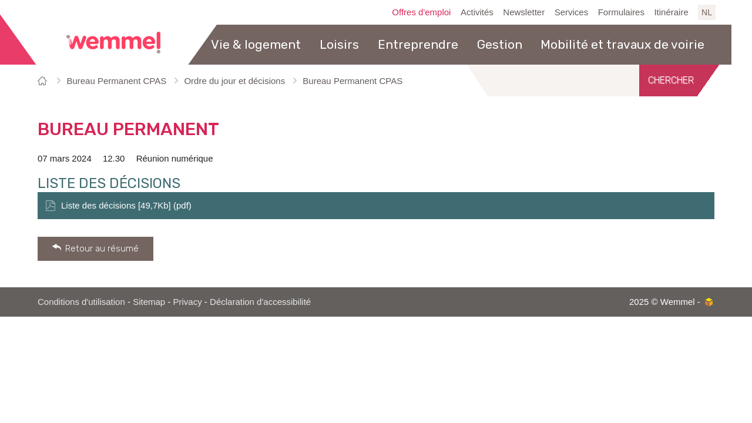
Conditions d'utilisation (81, 302)
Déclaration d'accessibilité (260, 302)
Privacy (187, 302)
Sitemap (149, 302)
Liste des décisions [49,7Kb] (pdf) (126, 205)
